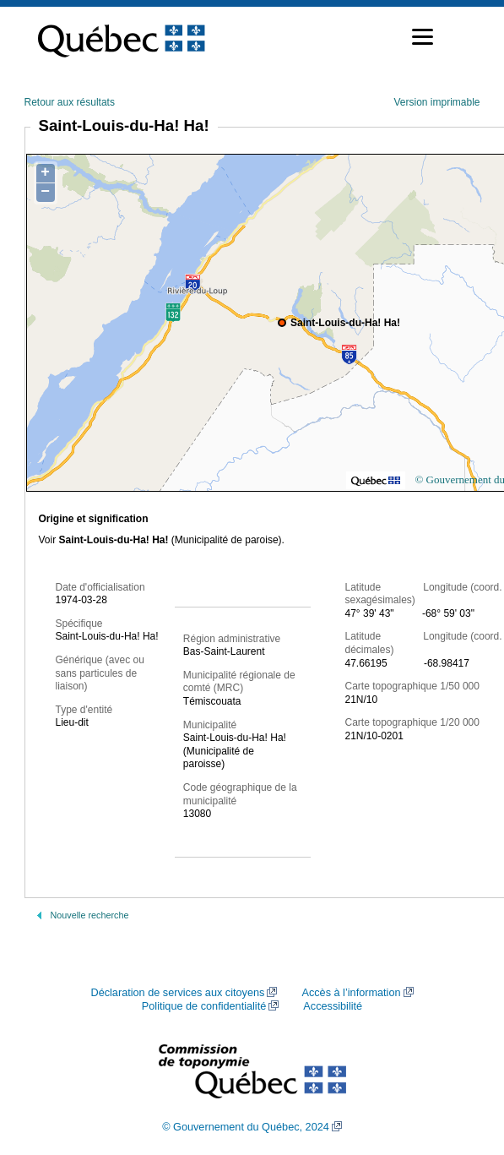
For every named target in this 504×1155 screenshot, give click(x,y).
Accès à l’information (350, 993)
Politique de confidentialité (204, 1006)
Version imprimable (436, 102)
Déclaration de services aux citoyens (177, 993)
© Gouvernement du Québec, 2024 (245, 1127)
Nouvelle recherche (90, 915)
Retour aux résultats (69, 102)
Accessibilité (332, 1006)
